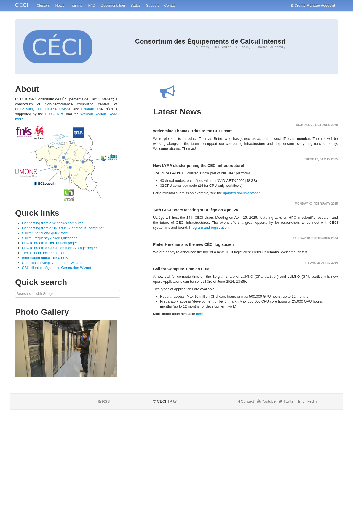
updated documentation (242, 193)
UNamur (87, 109)
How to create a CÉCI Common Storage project (60, 248)
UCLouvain (24, 109)
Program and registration (209, 227)
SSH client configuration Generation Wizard (56, 268)
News (59, 5)
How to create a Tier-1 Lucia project (50, 243)
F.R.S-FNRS (55, 114)
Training (76, 5)
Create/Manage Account (313, 5)
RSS (104, 401)
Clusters (43, 5)
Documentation (113, 5)
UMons (65, 109)
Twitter (287, 401)
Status (135, 5)
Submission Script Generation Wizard (52, 263)
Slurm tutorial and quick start (45, 233)
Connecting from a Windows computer (52, 223)
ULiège (51, 109)
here (199, 314)
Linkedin (307, 401)
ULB (39, 109)
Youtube (266, 401)
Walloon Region (93, 114)
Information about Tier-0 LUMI (46, 258)
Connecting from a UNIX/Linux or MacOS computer (63, 228)
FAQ (91, 5)
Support (152, 5)
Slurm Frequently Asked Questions (49, 238)
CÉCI (21, 5)
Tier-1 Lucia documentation (43, 253)
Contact (170, 5)
